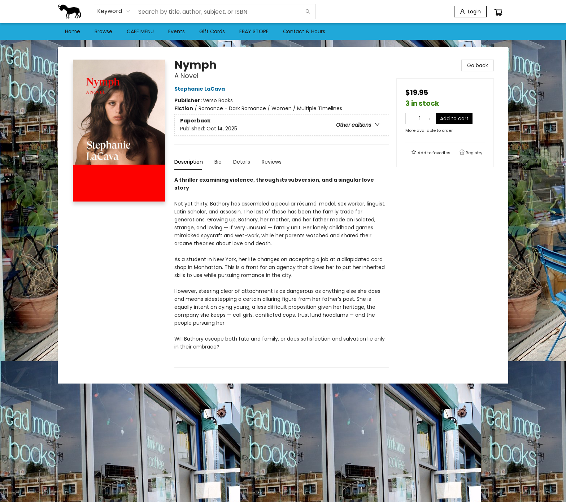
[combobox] (114, 11)
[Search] (308, 11)
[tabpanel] (281, 272)
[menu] (283, 31)
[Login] (470, 11)
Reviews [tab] (272, 161)
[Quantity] (420, 118)
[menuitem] (72, 31)
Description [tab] (188, 161)
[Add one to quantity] (429, 118)
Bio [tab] (218, 161)
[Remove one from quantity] (410, 118)
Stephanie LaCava (200, 88)
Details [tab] (241, 161)
